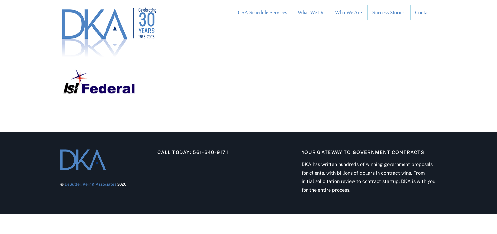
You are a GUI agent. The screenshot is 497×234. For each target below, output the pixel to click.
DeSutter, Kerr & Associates (90, 184)
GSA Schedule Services (262, 12)
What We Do (311, 12)
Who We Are (348, 12)
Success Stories (388, 12)
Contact (423, 12)
